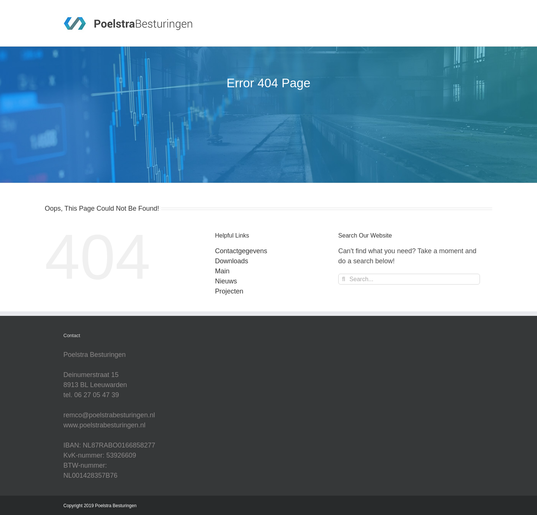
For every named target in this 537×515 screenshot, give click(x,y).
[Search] (343, 279)
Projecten (229, 291)
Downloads (231, 261)
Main (222, 271)
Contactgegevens (241, 251)
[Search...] (409, 279)
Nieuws (226, 281)
